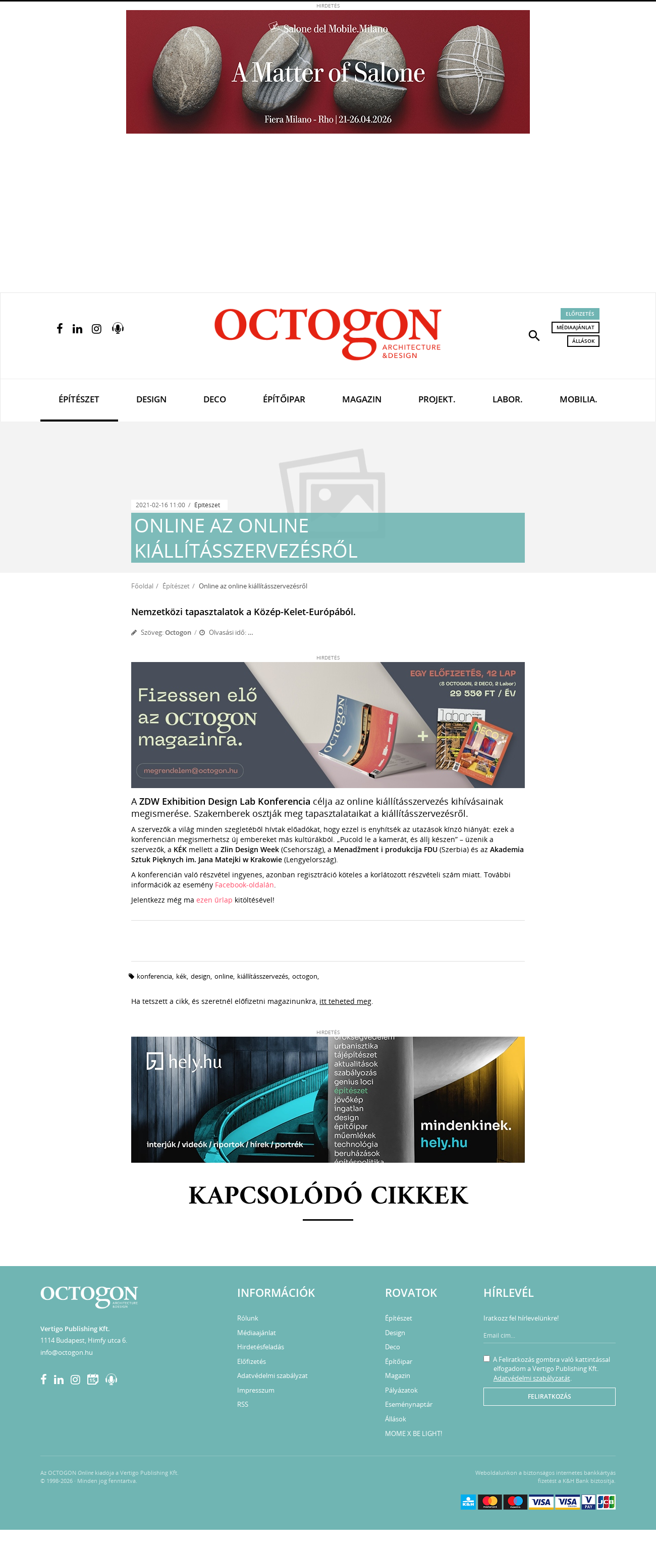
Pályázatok (401, 1390)
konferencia (154, 976)
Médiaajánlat (575, 327)
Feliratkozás (549, 1396)
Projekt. (437, 399)
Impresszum (256, 1390)
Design (151, 399)
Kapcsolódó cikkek (328, 1197)
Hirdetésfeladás (260, 1346)
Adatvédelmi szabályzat (272, 1375)
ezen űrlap (214, 900)
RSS (242, 1404)
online (223, 976)
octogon (304, 976)
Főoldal (142, 585)
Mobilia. (578, 399)
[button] (534, 335)
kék (181, 976)
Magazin (361, 399)
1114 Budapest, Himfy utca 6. (83, 1340)
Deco (214, 399)
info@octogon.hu (66, 1352)
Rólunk (247, 1318)
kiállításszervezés (262, 976)
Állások (583, 340)
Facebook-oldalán (244, 884)
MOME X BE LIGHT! (413, 1433)
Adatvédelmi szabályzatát (532, 1378)
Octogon (178, 632)
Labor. (508, 399)
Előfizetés (580, 313)
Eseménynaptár (408, 1404)
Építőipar (284, 399)
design (200, 976)
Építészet (79, 399)
